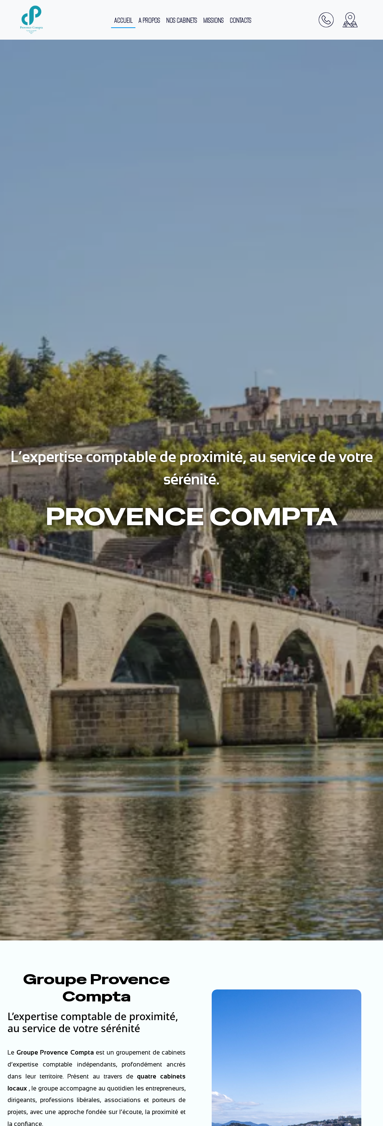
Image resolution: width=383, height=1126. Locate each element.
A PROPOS (149, 20)
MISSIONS (213, 20)
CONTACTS (240, 20)
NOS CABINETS (181, 20)
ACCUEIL (123, 20)
